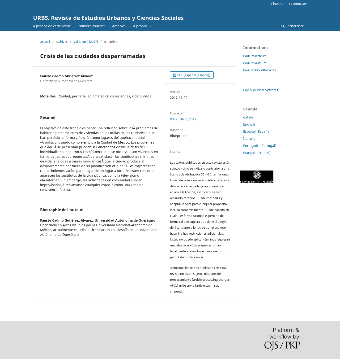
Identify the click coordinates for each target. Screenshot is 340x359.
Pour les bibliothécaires (259, 70)
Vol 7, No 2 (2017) (85, 41)
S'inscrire (277, 3)
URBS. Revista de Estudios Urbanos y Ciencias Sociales (108, 18)
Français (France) (256, 152)
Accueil (45, 41)
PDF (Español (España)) (193, 75)
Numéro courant (91, 26)
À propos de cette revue (52, 26)
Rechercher (292, 26)
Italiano (249, 138)
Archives (119, 26)
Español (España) (257, 131)
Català (248, 117)
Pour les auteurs (254, 63)
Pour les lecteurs (254, 56)
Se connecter (298, 3)
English (249, 124)
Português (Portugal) (259, 145)
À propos (140, 26)
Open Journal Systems (260, 90)
